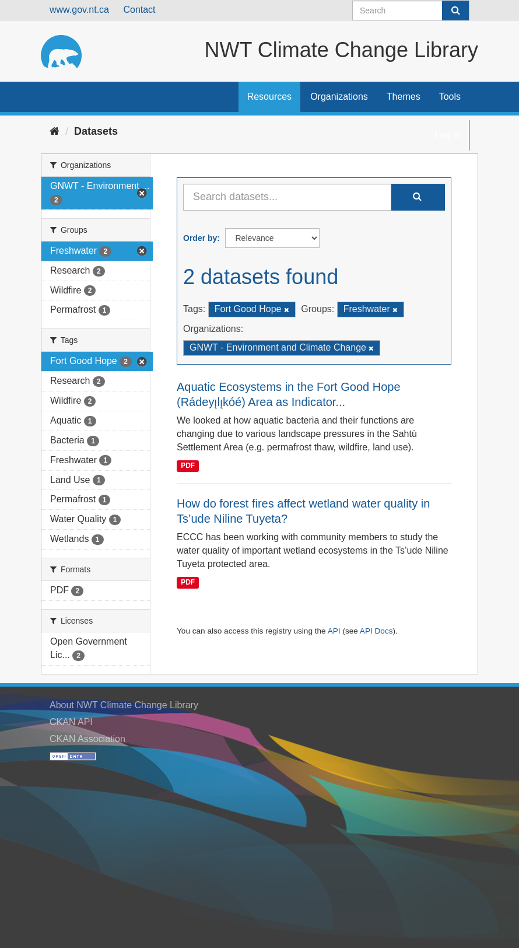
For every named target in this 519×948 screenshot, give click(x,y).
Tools (450, 97)
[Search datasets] (410, 10)
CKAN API (71, 722)
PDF (188, 465)
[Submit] (455, 10)
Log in (448, 135)
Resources (269, 97)
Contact (139, 10)
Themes (403, 97)
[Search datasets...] (287, 197)
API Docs (376, 631)
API (334, 631)
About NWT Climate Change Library (124, 705)
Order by (200, 238)
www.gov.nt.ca (79, 10)
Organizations (339, 97)
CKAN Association (87, 739)
